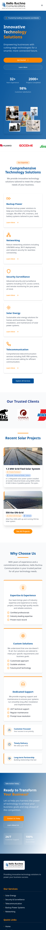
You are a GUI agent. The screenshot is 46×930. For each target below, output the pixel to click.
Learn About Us (13, 825)
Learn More (23, 67)
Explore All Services (23, 381)
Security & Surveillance (14, 899)
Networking (9, 911)
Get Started (23, 60)
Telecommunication (13, 903)
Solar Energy (10, 895)
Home (7, 926)
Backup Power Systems (14, 907)
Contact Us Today (13, 818)
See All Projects (23, 531)
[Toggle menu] (42, 5)
